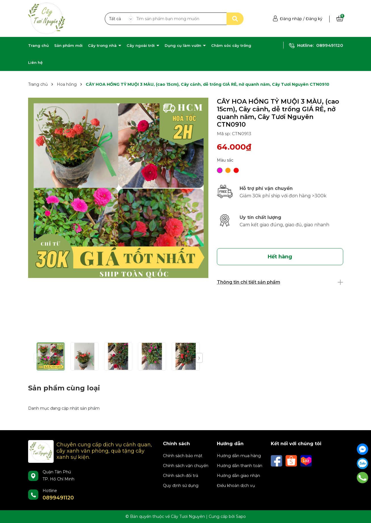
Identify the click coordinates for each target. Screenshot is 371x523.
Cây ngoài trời (141, 45)
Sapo (241, 516)
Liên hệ (35, 62)
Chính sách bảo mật (182, 455)
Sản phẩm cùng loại (64, 388)
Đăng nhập (291, 18)
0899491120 (329, 45)
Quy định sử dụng (180, 485)
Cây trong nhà (103, 45)
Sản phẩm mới (68, 45)
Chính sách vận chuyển (185, 465)
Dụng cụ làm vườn (183, 45)
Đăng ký (314, 18)
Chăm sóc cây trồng (231, 45)
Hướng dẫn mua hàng (239, 455)
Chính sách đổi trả (180, 475)
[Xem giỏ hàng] (339, 18)
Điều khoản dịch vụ (236, 485)
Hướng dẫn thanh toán (239, 465)
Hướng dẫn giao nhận (238, 475)
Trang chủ (38, 45)
